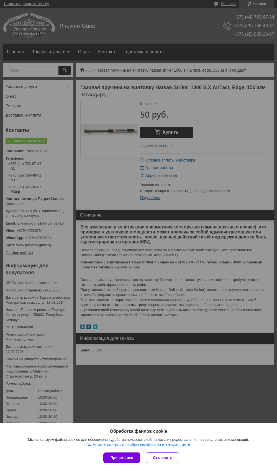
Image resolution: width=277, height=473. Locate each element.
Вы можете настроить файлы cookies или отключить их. (136, 445)
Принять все (122, 458)
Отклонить (162, 458)
